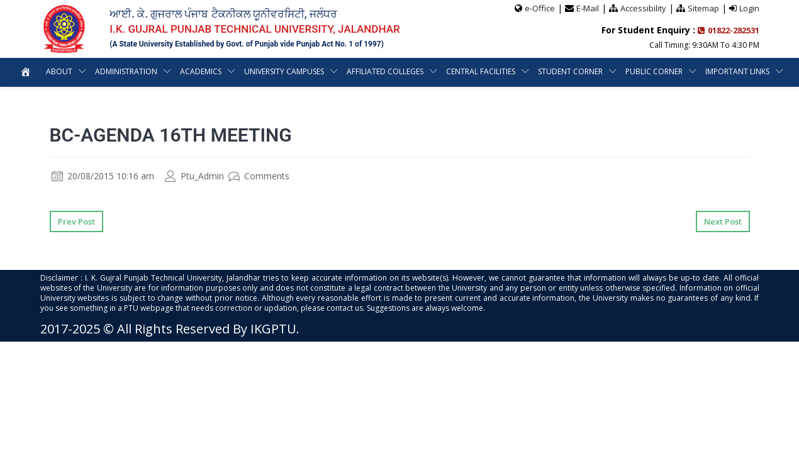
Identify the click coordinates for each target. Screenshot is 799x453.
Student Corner (571, 71)
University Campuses (284, 71)
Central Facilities (481, 71)
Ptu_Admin (194, 176)
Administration (125, 71)
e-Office (540, 8)
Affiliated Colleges (385, 71)
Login (749, 8)
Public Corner (654, 71)
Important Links (738, 71)
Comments (258, 176)
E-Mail (587, 8)
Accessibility (643, 8)
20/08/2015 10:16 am (103, 176)
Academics (200, 71)
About (58, 71)
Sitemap (703, 8)
